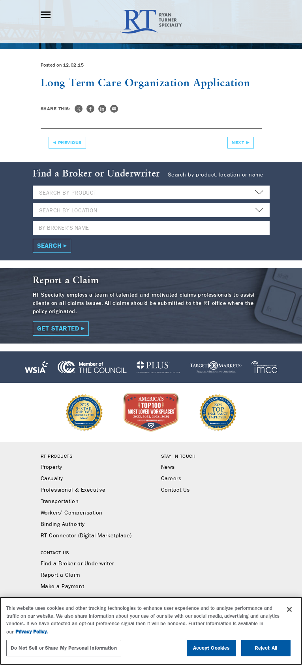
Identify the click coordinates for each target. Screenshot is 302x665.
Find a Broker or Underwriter (77, 564)
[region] (151, 631)
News (168, 467)
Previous (70, 142)
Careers (171, 478)
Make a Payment (62, 586)
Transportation (60, 501)
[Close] (289, 609)
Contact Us (175, 490)
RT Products (57, 456)
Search (49, 245)
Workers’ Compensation (72, 513)
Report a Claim (60, 575)
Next (238, 142)
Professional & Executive (73, 490)
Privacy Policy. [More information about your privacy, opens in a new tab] (31, 632)
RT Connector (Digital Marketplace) (86, 536)
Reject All (266, 648)
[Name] (151, 228)
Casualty (52, 478)
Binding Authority (63, 524)
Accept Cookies (211, 648)
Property (51, 467)
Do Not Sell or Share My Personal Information (64, 648)
